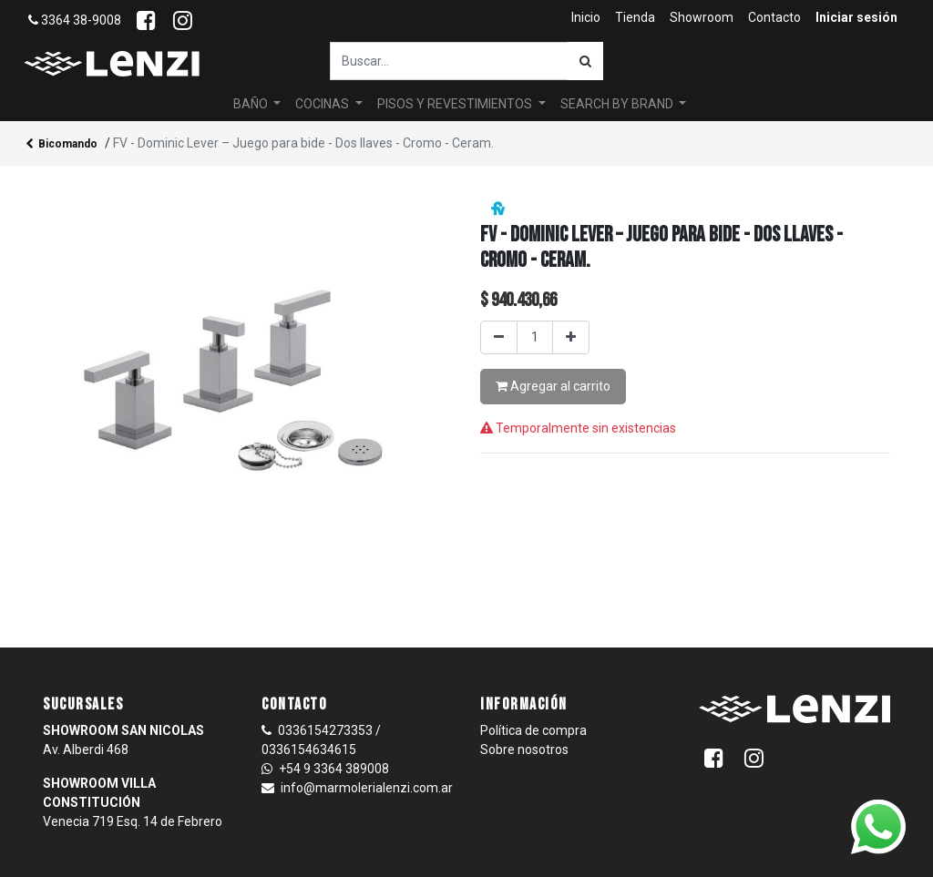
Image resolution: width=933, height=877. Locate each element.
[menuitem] (586, 18)
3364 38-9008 (74, 20)
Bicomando (61, 145)
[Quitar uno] (499, 337)
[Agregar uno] (571, 337)
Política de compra (533, 730)
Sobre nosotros (524, 749)
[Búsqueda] (585, 61)
